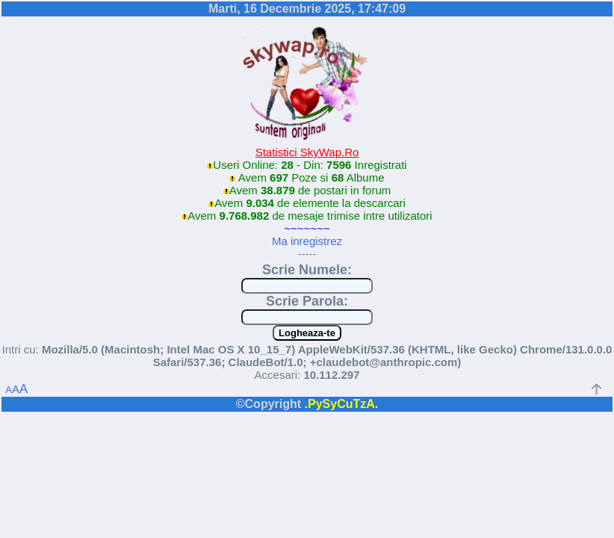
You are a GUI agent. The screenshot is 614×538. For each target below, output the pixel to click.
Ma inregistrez (307, 241)
